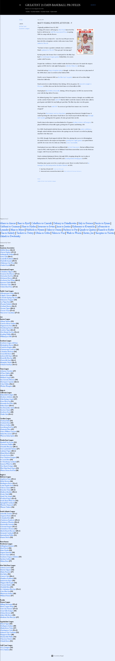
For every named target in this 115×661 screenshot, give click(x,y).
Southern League (24, 28)
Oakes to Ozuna (53, 229)
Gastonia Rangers (6, 526)
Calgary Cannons (6, 295)
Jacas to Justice (63, 226)
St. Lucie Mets (5, 459)
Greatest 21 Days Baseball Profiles (52, 5)
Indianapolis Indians (7, 254)
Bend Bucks (4, 548)
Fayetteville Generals (7, 524)
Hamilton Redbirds (6, 578)
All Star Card (22, 26)
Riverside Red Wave (6, 403)
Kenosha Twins (5, 490)
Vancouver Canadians (7, 313)
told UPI (57, 100)
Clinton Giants (5, 488)
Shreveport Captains (7, 382)
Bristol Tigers (4, 624)
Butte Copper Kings (7, 606)
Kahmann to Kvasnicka (83, 226)
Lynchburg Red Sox (7, 427)
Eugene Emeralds (6, 552)
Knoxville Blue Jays (6, 358)
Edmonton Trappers (7, 300)
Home (27, 11)
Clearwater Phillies (6, 444)
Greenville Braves (6, 354)
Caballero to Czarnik (41, 223)
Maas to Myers (17, 229)
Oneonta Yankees (6, 585)
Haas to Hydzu (29, 226)
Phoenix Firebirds (6, 304)
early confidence (86, 129)
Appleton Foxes (5, 479)
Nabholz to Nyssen (35, 229)
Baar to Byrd (23, 223)
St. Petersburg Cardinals (8, 462)
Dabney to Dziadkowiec (65, 223)
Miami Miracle (5, 453)
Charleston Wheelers (7, 522)
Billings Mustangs (6, 604)
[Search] (93, 5)
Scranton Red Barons (7, 274)
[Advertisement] (65, 198)
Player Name (34, 11)
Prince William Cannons (8, 431)
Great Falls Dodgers (6, 611)
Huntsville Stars (5, 360)
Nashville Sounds (6, 261)
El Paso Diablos (5, 373)
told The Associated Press (59, 32)
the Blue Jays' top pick (65, 77)
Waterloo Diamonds (6, 505)
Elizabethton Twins (6, 628)
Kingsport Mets (5, 634)
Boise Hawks (4, 550)
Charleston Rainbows (7, 520)
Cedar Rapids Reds (6, 485)
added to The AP (42, 43)
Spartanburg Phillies (7, 535)
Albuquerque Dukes (7, 293)
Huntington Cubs (6, 630)
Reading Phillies (5, 334)
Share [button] (21, 20)
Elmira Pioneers (5, 572)
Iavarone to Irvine (46, 226)
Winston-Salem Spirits (7, 436)
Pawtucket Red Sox (6, 276)
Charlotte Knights (6, 347)
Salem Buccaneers (6, 434)
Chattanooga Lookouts (8, 349)
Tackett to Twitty (25, 233)
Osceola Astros (5, 455)
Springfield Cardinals (7, 503)
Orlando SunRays (6, 364)
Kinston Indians (5, 425)
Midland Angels (5, 377)
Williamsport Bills (6, 336)
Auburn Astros (5, 567)
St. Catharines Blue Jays (8, 589)
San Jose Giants (5, 410)
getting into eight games (74, 140)
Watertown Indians (6, 593)
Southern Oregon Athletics (9, 557)
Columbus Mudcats (7, 351)
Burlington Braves (6, 483)
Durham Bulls (5, 421)
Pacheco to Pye (70, 229)
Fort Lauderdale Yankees (8, 449)
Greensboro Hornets (7, 529)
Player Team (44, 11)
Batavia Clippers (5, 570)
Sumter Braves (5, 537)
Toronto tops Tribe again (58, 169)
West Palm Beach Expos (8, 468)
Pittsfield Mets (5, 587)
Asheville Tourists (6, 513)
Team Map (53, 11)
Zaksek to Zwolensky (10, 236)
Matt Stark (62, 30)
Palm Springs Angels (7, 399)
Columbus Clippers (6, 272)
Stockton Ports (5, 412)
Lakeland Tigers (5, 451)
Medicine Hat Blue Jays (8, 617)
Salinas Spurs (4, 405)
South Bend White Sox (7, 500)
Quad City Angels (6, 496)
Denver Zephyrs (5, 252)
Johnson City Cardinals (8, 632)
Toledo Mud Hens (6, 287)
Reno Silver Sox (5, 401)
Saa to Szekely (8, 233)
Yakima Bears (4, 561)
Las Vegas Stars (5, 302)
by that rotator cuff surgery (82, 122)
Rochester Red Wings (7, 280)
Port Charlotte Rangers (8, 457)
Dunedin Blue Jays (6, 446)
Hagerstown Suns (6, 326)
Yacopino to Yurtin (104, 233)
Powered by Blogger (57, 656)
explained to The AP (47, 50)
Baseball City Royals (7, 442)
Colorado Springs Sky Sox (8, 297)
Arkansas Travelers (6, 371)
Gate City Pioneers (6, 608)
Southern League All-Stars (9, 343)
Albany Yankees (5, 321)
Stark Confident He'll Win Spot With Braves (72, 171)
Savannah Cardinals (6, 533)
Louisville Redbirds (6, 259)
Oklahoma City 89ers (7, 263)
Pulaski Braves (5, 641)
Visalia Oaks (4, 414)
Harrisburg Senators (7, 328)
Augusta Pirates (5, 516)
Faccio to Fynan (102, 223)
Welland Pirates (5, 596)
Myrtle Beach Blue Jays (7, 531)
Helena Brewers (5, 613)
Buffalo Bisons (5, 250)
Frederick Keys (5, 423)
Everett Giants (5, 554)
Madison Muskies (6, 492)
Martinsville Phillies (6, 637)
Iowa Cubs (3, 256)
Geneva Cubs (4, 576)
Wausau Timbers (5, 507)
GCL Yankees (4, 650)
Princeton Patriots (6, 639)
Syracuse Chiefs (5, 282)
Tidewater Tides (5, 284)
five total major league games (49, 57)
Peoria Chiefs (4, 494)
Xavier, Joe (88, 233)
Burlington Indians (6, 626)
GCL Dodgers (5, 647)
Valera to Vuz (58, 233)
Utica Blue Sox (5, 591)
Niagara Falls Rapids (7, 583)
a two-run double (71, 142)
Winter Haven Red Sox (7, 470)
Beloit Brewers (5, 481)
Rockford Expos (5, 498)
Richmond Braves (6, 278)
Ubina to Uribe (42, 233)
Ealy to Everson (85, 223)
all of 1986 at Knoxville (53, 91)
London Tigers (5, 330)
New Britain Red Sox (7, 332)
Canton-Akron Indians (8, 323)
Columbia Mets (5, 518)
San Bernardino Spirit (7, 408)
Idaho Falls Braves (6, 615)
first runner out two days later (55, 113)
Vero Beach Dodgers (7, 466)
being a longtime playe (55, 70)
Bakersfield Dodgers (7, 395)
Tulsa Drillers (4, 384)
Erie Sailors (3, 574)
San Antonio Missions (7, 380)
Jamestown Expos (6, 580)
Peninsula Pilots (5, 429)
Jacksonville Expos (6, 356)
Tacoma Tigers (5, 308)
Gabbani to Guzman (10, 226)
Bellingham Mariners (7, 546)
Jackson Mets (4, 375)
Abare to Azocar (8, 223)
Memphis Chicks (5, 362)
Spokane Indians (5, 559)
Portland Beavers (5, 306)
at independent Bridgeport (73, 158)
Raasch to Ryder (106, 229)
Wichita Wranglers (6, 386)
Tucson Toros (5, 310)
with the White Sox (72, 66)
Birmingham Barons (6, 345)
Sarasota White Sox (6, 464)
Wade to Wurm (73, 233)
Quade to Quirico (87, 229)
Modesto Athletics (6, 397)
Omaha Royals (5, 265)
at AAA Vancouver (73, 147)
